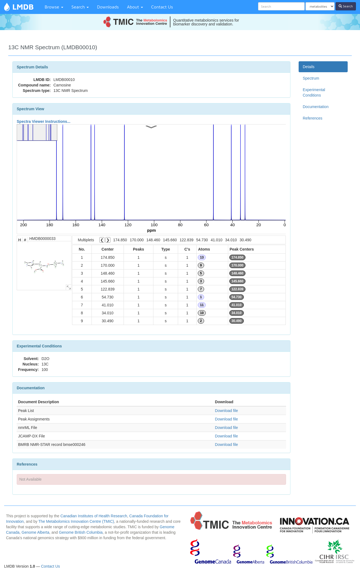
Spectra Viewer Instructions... (43, 121)
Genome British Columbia (81, 532)
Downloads (108, 6)
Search (80, 6)
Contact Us (162, 6)
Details (309, 67)
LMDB (23, 6)
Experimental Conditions (314, 92)
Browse (54, 6)
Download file (226, 410)
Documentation (315, 106)
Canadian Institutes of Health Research (93, 516)
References (312, 118)
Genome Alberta (35, 532)
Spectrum (311, 78)
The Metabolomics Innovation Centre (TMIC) (76, 521)
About (135, 6)
